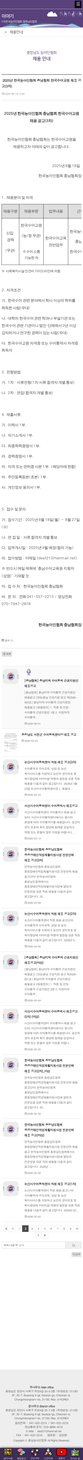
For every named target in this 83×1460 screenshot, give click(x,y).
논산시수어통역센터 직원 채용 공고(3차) (50, 762)
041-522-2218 (33, 1435)
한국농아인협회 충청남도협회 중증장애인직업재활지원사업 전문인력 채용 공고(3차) (49, 854)
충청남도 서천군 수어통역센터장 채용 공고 (48, 734)
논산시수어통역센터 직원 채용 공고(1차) (50, 1184)
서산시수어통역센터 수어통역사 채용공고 (50, 805)
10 (76, 1228)
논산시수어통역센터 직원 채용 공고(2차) (50, 913)
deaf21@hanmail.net (49, 1431)
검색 (76, 1254)
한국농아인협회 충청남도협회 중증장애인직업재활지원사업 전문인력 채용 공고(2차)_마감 (49, 1065)
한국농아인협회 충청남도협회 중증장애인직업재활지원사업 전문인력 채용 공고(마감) (49, 1129)
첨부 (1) (9, 640)
